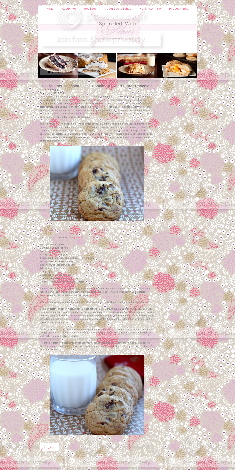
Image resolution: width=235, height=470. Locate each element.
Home (50, 8)
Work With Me (150, 8)
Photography (178, 8)
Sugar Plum (77, 237)
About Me (69, 8)
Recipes (90, 8)
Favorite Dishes (118, 8)
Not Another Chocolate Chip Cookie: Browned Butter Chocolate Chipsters (97, 88)
